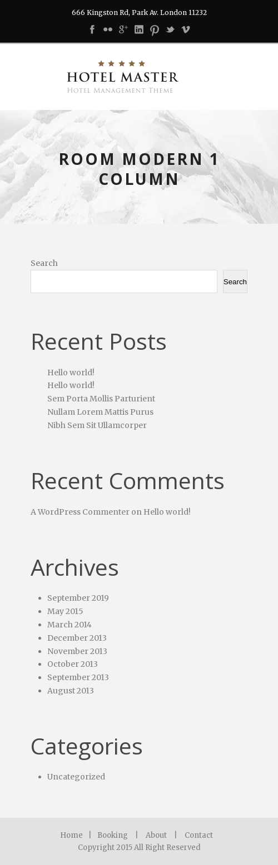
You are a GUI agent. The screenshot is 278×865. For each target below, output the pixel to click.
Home (71, 835)
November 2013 (77, 651)
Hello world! (71, 373)
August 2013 (70, 691)
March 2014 (69, 625)
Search (44, 263)
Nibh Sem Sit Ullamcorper (97, 425)
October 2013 (72, 664)
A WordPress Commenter (80, 512)
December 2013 (77, 638)
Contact (199, 835)
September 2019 (78, 598)
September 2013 (78, 677)
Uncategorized (76, 777)
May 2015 (65, 611)
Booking (112, 835)
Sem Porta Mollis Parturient (101, 399)
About (156, 835)
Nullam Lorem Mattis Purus (100, 412)
